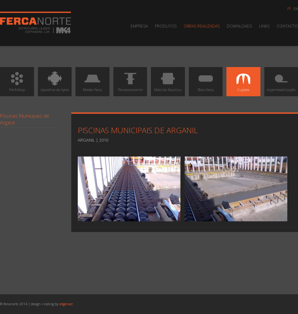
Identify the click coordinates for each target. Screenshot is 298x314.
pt (289, 8)
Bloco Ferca (206, 81)
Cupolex (243, 81)
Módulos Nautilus (167, 81)
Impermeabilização (281, 81)
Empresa (139, 26)
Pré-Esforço (17, 81)
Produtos (166, 26)
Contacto (287, 26)
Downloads (239, 26)
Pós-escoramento (130, 81)
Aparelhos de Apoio (54, 81)
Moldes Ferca (92, 81)
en (295, 8)
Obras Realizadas (202, 26)
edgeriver (66, 304)
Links (264, 26)
